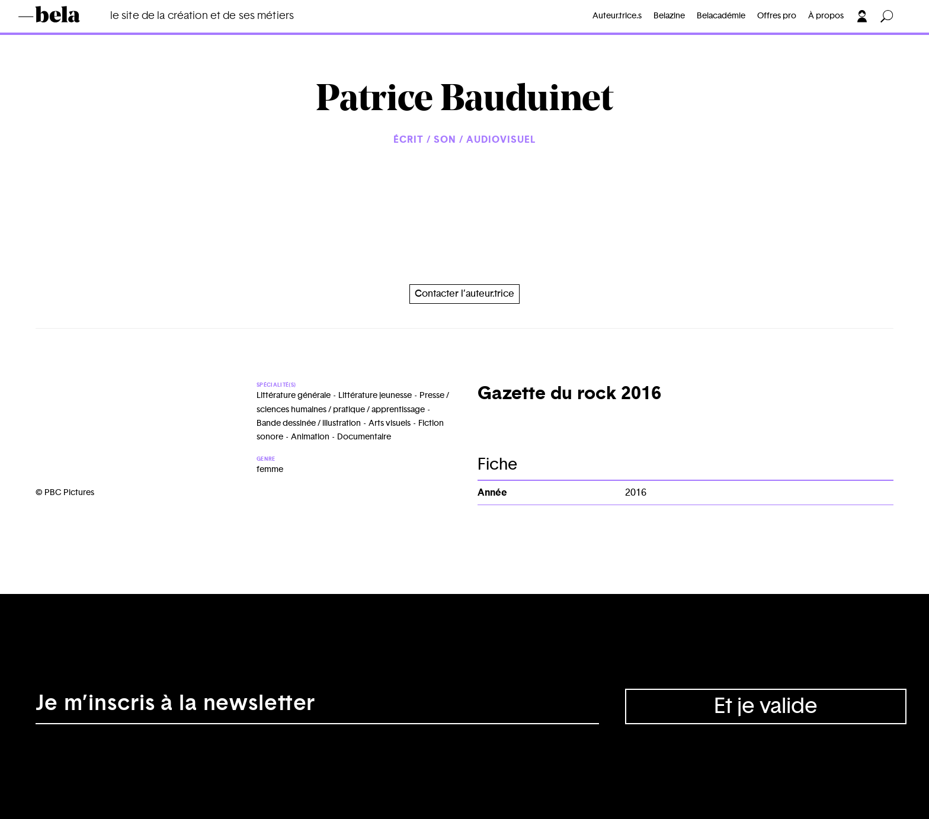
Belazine (669, 16)
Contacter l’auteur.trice (464, 293)
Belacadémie (721, 16)
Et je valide (766, 706)
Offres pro (776, 16)
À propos (826, 16)
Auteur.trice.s (617, 16)
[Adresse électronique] (317, 706)
